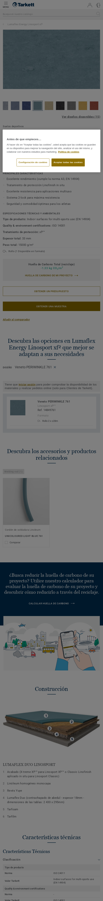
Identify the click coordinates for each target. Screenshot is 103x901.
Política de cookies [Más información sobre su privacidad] (68, 152)
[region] (52, 151)
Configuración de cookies (33, 162)
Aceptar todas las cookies (68, 162)
